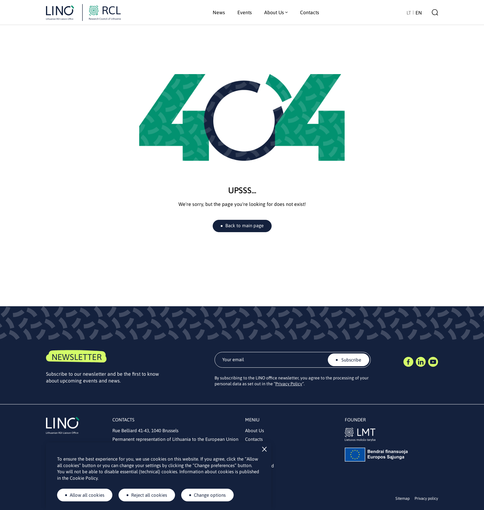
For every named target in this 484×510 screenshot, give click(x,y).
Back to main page (244, 225)
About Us (254, 430)
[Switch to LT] (408, 12)
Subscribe (350, 359)
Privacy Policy (288, 383)
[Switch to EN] (418, 12)
